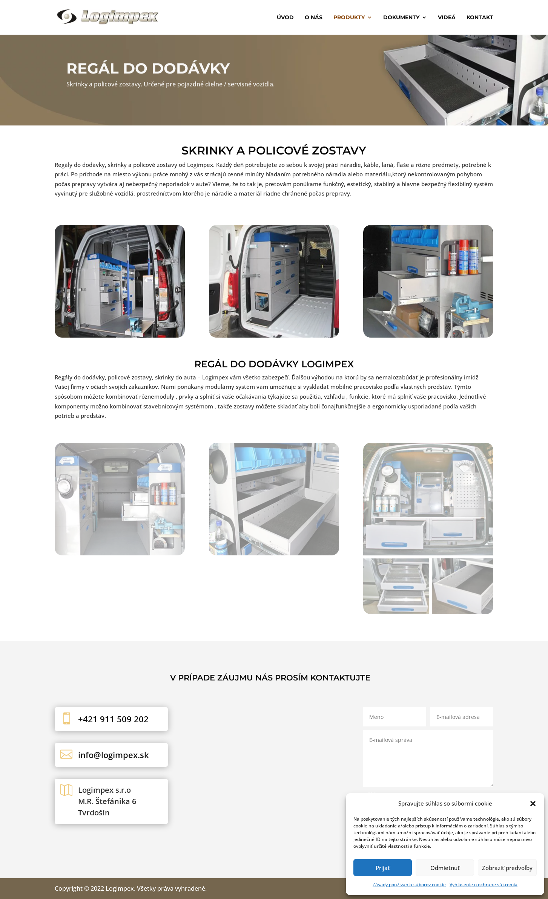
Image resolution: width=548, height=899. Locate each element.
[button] (533, 803)
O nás (313, 18)
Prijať (383, 867)
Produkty (349, 18)
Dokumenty (401, 18)
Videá (447, 18)
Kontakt (480, 18)
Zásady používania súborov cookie (409, 884)
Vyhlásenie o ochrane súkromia (483, 884)
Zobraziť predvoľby (507, 867)
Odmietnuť (445, 867)
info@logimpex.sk (113, 754)
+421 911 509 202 (113, 719)
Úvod (285, 18)
